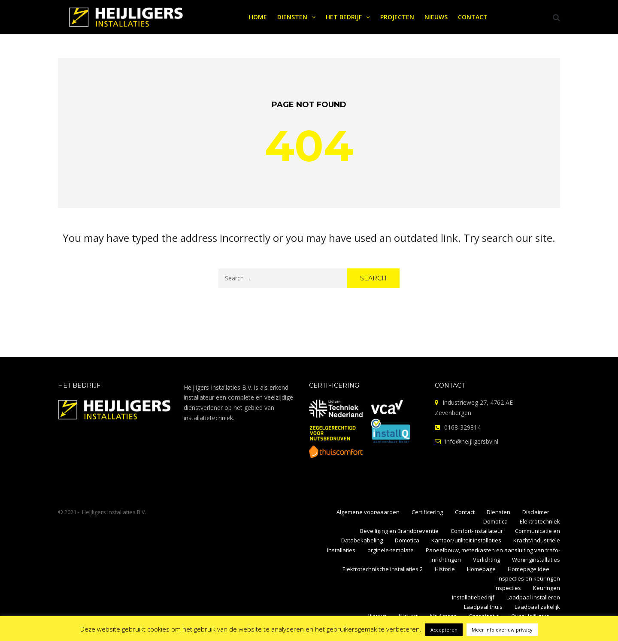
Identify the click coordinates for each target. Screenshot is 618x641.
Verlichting (486, 559)
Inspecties (507, 588)
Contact (465, 512)
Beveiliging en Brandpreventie (399, 531)
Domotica (495, 521)
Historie (445, 569)
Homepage (481, 569)
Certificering (427, 512)
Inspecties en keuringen (528, 578)
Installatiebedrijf (473, 597)
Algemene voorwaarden (368, 512)
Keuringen (546, 588)
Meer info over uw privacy (502, 629)
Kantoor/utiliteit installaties (466, 540)
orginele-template (390, 550)
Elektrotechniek (540, 521)
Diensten (498, 512)
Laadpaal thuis (483, 607)
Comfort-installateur (477, 531)
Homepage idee (528, 569)
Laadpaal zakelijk (537, 607)
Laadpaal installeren (533, 597)
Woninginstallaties (536, 559)
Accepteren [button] (443, 629)
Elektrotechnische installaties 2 (382, 569)
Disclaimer (535, 512)
